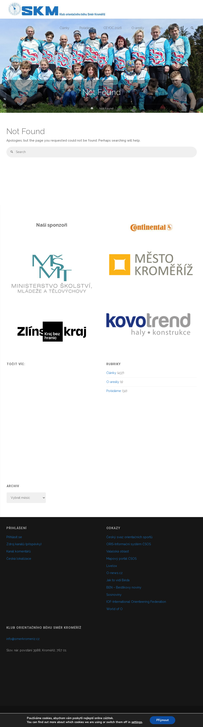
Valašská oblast (117, 551)
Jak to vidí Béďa (117, 580)
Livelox (111, 566)
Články (111, 373)
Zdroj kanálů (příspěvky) (24, 544)
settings (136, 722)
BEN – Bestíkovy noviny (123, 587)
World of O (114, 609)
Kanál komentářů (18, 551)
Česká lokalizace (18, 558)
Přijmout (162, 720)
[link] (192, 28)
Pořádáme (113, 391)
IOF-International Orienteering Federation (136, 601)
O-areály (112, 382)
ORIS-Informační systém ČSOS (128, 544)
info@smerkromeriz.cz (23, 639)
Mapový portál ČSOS (121, 558)
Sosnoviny (114, 594)
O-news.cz (114, 573)
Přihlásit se (14, 537)
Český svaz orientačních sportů (129, 537)
